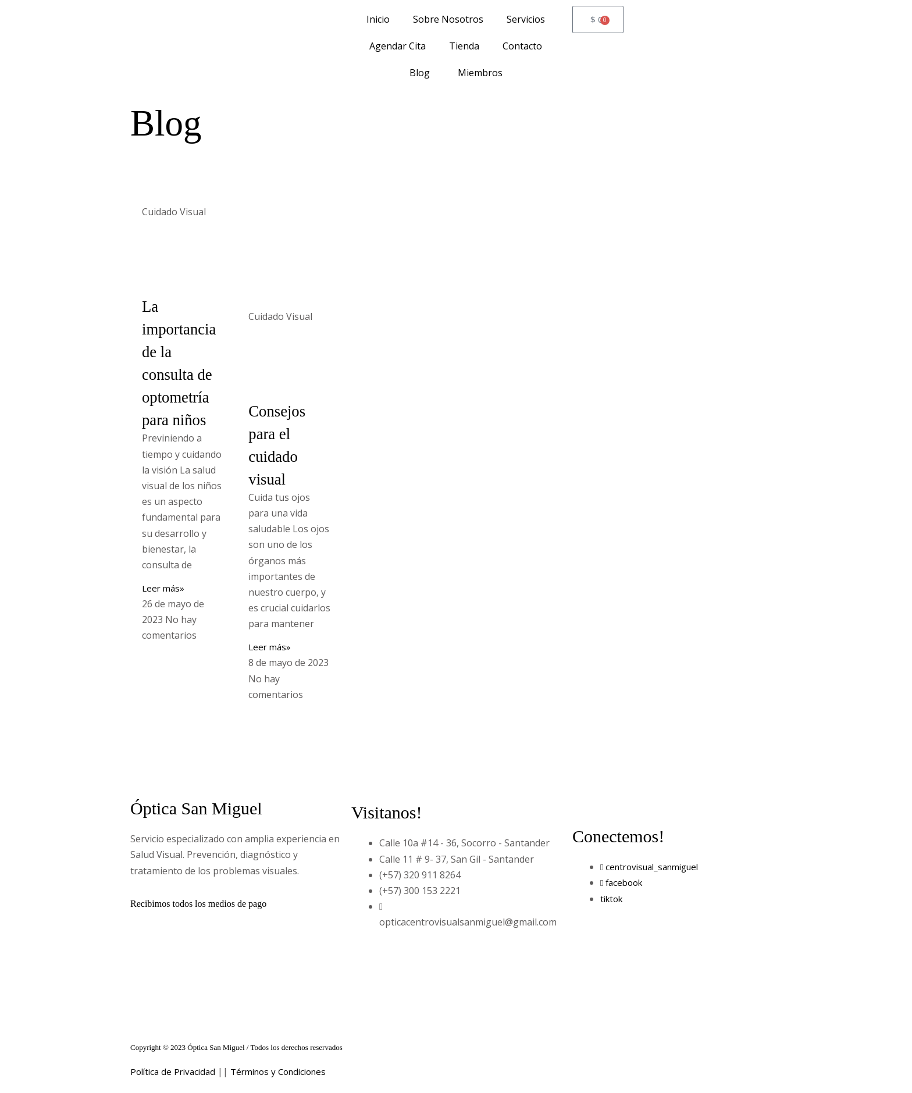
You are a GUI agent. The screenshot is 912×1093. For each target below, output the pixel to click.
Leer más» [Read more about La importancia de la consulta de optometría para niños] (164, 588)
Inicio (378, 19)
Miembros (478, 72)
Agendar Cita (397, 46)
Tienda (464, 46)
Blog (419, 72)
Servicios (526, 19)
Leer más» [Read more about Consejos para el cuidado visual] (270, 646)
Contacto (522, 46)
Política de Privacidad (175, 1071)
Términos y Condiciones (288, 1071)
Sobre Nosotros (448, 19)
